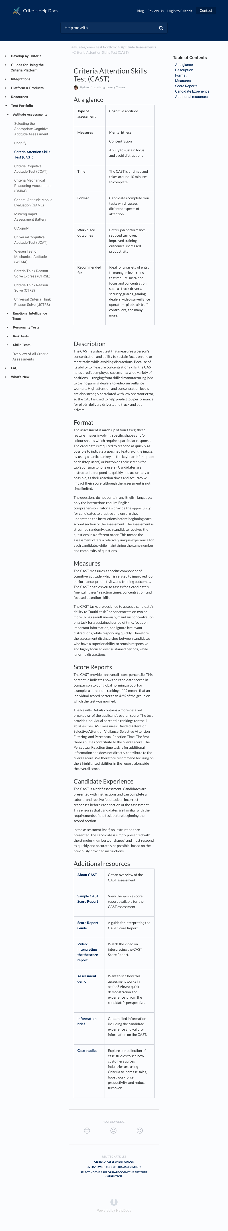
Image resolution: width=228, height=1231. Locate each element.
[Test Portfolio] (106, 47)
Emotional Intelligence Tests (29, 316)
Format (181, 75)
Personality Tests (25, 327)
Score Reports (186, 86)
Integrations (21, 79)
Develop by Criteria (26, 56)
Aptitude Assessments (29, 115)
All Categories (82, 47)
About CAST (87, 875)
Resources (19, 97)
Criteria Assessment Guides (114, 1161)
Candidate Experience (192, 91)
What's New (20, 377)
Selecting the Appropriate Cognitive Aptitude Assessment (114, 1174)
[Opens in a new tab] (114, 1202)
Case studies (87, 1051)
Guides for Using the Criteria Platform (27, 67)
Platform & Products (27, 88)
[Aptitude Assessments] (138, 47)
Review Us (155, 11)
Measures (183, 81)
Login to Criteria (180, 11)
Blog (140, 11)
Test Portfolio (22, 106)
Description (184, 70)
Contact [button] (206, 10)
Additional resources (192, 97)
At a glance (184, 65)
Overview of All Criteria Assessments (114, 1167)
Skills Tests (21, 345)
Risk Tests (20, 336)
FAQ (14, 368)
